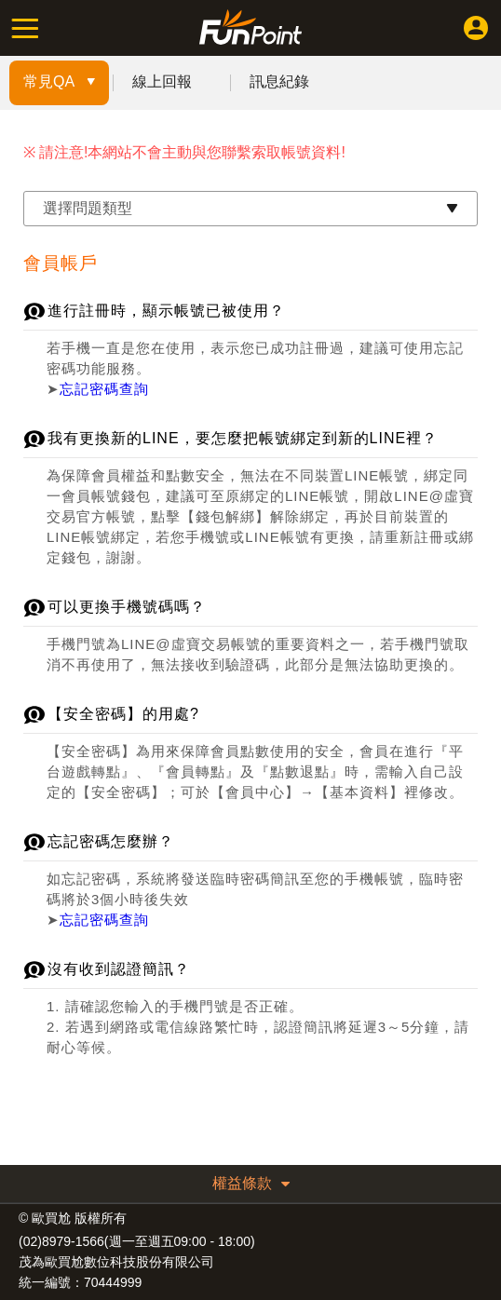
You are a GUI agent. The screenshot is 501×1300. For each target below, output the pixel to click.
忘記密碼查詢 (104, 389)
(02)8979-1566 (61, 1241)
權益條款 (251, 1183)
